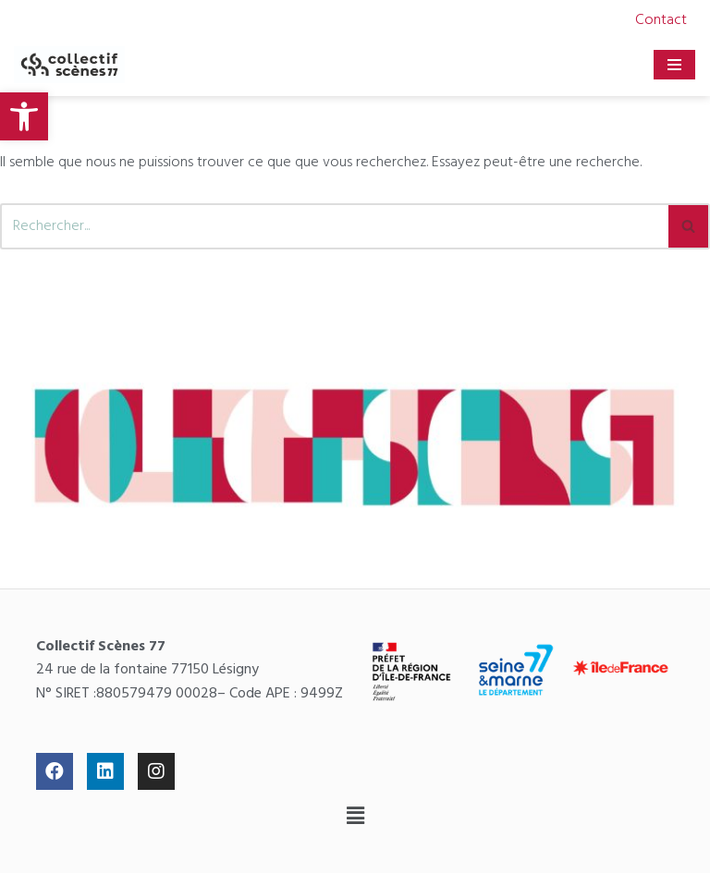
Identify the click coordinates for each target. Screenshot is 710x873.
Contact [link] (661, 20)
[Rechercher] (334, 226)
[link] (24, 116)
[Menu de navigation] (674, 64)
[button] (355, 817)
